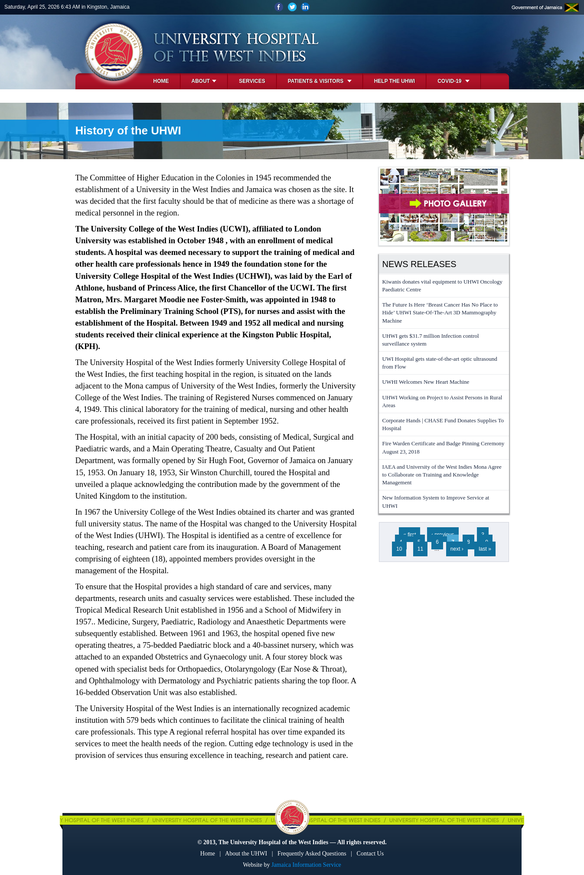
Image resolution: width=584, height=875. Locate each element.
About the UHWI (246, 853)
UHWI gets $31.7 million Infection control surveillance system (430, 340)
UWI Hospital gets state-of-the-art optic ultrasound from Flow (439, 363)
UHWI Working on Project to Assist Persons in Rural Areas (442, 401)
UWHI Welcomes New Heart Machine (426, 382)
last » (485, 549)
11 (420, 549)
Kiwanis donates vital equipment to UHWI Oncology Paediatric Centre (442, 285)
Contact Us (370, 853)
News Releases (419, 264)
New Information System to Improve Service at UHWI (435, 501)
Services (252, 81)
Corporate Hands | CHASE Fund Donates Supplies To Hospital (443, 424)
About (204, 81)
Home (161, 81)
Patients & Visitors (320, 81)
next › (456, 549)
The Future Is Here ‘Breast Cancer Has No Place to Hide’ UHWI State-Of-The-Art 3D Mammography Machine (440, 312)
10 (399, 549)
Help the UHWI (394, 81)
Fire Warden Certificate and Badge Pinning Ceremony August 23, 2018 (443, 447)
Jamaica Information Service (306, 865)
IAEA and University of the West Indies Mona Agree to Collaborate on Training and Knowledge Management (442, 475)
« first (409, 535)
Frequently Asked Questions (311, 853)
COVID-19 (453, 81)
